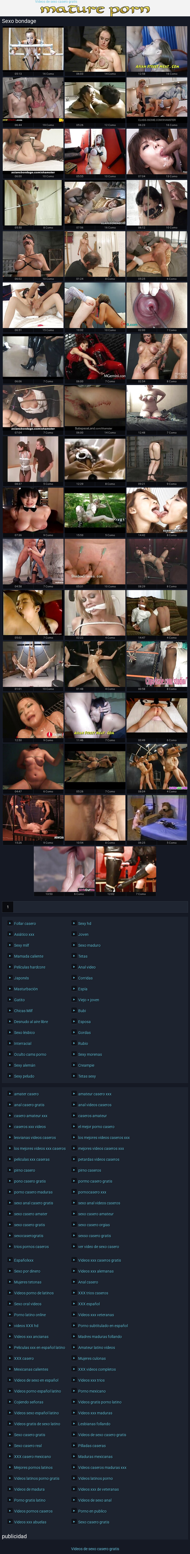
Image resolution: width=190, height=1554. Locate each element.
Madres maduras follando (100, 1336)
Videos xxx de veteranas (98, 1489)
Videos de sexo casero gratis (56, 2)
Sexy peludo (24, 1076)
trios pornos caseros (31, 1247)
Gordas (84, 1032)
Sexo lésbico (24, 1032)
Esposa (84, 1022)
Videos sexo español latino (36, 1413)
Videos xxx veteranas (96, 1315)
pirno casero (24, 1170)
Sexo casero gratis (29, 1435)
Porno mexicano (92, 1391)
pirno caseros (89, 1170)
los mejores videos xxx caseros (38, 1148)
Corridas (85, 978)
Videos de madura (29, 1489)
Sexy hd (84, 923)
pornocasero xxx (92, 1192)
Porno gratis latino (30, 1500)
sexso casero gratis (94, 1236)
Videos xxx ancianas (31, 1336)
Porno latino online (30, 1315)
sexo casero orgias (94, 1225)
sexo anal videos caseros (99, 1203)
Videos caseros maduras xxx (102, 1467)
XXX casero (24, 1358)
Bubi (82, 1011)
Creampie (86, 1065)
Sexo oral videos (27, 1304)
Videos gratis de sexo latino (37, 1424)
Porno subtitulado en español (102, 1326)
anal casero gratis (29, 1105)
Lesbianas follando (94, 1424)
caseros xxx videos (30, 1127)
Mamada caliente (28, 956)
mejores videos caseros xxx (101, 1148)
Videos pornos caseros (33, 1511)
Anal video (87, 967)
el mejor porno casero (96, 1127)
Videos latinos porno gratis (36, 1478)
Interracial (22, 1043)
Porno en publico (92, 1511)
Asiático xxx (24, 934)
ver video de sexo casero (98, 1247)
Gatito (19, 1000)
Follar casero (25, 923)
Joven (83, 934)
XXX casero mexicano (32, 1456)
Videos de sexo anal (94, 1500)
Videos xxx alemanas (96, 1271)
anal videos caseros (94, 1105)
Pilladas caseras (92, 1446)
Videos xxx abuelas (30, 1522)
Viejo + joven (88, 1000)
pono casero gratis (30, 1181)
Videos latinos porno (95, 1478)
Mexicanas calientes (31, 1369)
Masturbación (26, 989)
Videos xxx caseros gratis (99, 1260)
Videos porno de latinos (34, 1293)
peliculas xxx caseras (32, 1159)
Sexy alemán (24, 1065)
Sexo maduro (89, 945)
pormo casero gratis (95, 1181)
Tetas (83, 956)
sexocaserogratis (28, 1236)
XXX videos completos (97, 1369)
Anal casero (88, 1282)
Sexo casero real (28, 1446)
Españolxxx (24, 1260)
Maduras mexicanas (95, 1456)
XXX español (89, 1304)
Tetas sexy (87, 1076)
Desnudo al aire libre (31, 1022)
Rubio (83, 1043)
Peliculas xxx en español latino (38, 1347)
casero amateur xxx (30, 1116)
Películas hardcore (29, 967)
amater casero (26, 1094)
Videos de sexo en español (36, 1380)
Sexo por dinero (27, 1271)
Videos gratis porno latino (100, 1402)
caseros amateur (92, 1116)
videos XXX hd (26, 1326)
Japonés (21, 978)
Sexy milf (21, 945)
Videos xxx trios (91, 1380)
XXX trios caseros (93, 1293)
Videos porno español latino (37, 1391)
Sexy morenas (90, 1054)
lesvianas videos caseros (35, 1137)
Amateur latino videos (96, 1347)
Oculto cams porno (30, 1054)
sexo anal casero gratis (33, 1203)
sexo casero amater (30, 1214)
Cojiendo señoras (28, 1402)
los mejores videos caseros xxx (102, 1137)
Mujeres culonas (92, 1358)
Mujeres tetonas (27, 1282)
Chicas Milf (23, 1011)
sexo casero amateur (96, 1214)
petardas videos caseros (98, 1159)
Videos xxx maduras (95, 1413)
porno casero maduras (33, 1192)
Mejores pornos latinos (33, 1467)
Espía (83, 989)
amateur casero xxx (94, 1094)
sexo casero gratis (29, 1225)
